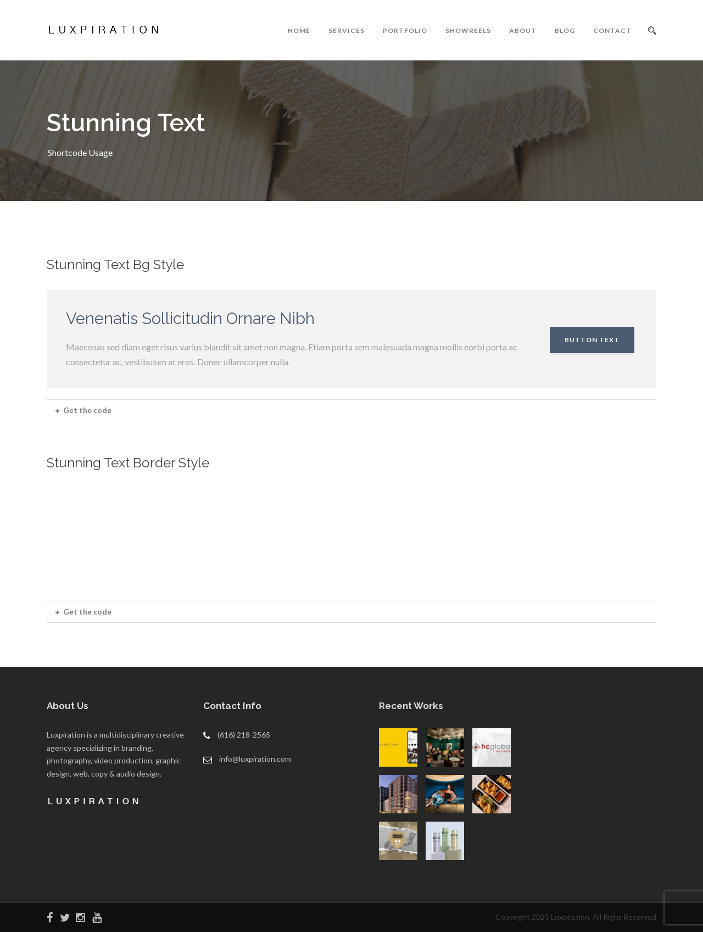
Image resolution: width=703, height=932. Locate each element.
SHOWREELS (468, 30)
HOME (299, 30)
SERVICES (346, 30)
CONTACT (612, 30)
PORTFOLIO (405, 30)
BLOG (565, 30)
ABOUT (523, 30)
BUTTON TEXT (592, 340)
